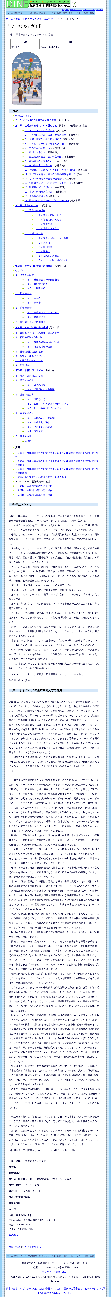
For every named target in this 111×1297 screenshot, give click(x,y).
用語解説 (99, 10)
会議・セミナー (76, 13)
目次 (15, 110)
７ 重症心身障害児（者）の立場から (44, 156)
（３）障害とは (44, 224)
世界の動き (33, 13)
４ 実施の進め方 (24, 413)
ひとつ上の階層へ (31, 1247)
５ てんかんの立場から (37, 148)
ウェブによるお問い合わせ (56, 1272)
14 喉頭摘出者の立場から (39, 187)
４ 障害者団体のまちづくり (30, 356)
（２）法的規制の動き (37, 422)
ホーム (10, 13)
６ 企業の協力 (23, 365)
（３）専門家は (44, 247)
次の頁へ (13, 1235)
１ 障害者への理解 (35, 210)
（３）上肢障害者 (36, 288)
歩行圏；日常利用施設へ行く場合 (33, 486)
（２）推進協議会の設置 (39, 346)
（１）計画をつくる (36, 399)
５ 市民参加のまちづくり (29, 360)
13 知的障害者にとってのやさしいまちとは (48, 183)
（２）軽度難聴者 (36, 317)
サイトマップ (76, 10)
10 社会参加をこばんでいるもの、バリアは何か (50, 170)
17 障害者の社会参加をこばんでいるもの (47, 200)
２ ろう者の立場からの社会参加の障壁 (45, 135)
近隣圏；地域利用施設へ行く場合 (33, 490)
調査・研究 (62, 13)
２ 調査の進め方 (24, 380)
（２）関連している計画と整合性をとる (47, 404)
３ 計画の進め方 (24, 394)
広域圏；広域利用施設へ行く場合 (33, 494)
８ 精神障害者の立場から (38, 161)
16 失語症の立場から (36, 196)
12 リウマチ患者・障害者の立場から (44, 178)
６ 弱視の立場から (35, 152)
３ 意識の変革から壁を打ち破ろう (43, 139)
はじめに (20, 270)
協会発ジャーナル (47, 13)
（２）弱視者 (34, 302)
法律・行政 (89, 13)
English (65, 10)
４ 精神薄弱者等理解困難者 (30, 322)
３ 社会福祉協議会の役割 (29, 351)
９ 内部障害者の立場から (38, 165)
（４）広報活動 (34, 431)
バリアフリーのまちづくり (44, 19)
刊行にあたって (23, 115)
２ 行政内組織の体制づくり (30, 337)
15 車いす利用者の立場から (40, 191)
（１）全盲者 (34, 298)
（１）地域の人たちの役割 (40, 418)
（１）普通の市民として (49, 215)
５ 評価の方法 (23, 436)
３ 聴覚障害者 (23, 307)
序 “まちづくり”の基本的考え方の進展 (35, 120)
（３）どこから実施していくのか (43, 408)
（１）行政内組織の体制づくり (43, 342)
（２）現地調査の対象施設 (40, 389)
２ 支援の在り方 (34, 233)
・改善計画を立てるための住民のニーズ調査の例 (40, 477)
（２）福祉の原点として (49, 219)
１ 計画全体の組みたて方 (29, 376)
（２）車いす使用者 (37, 284)
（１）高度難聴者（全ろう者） (43, 312)
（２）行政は (43, 243)
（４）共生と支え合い (47, 228)
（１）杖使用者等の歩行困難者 (43, 279)
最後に (28, 441)
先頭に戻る (15, 1247)
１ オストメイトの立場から (40, 130)
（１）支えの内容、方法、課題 (52, 238)
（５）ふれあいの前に (47, 256)
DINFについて (89, 10)
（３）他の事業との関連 (38, 427)
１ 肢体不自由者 (24, 274)
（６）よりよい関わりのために (52, 260)
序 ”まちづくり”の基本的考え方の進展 (37, 690)
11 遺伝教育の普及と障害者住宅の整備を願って (50, 174)
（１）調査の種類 (35, 385)
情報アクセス (20, 13)
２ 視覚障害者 (23, 293)
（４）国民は (43, 251)
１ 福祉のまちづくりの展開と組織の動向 (37, 333)
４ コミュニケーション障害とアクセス (45, 143)
